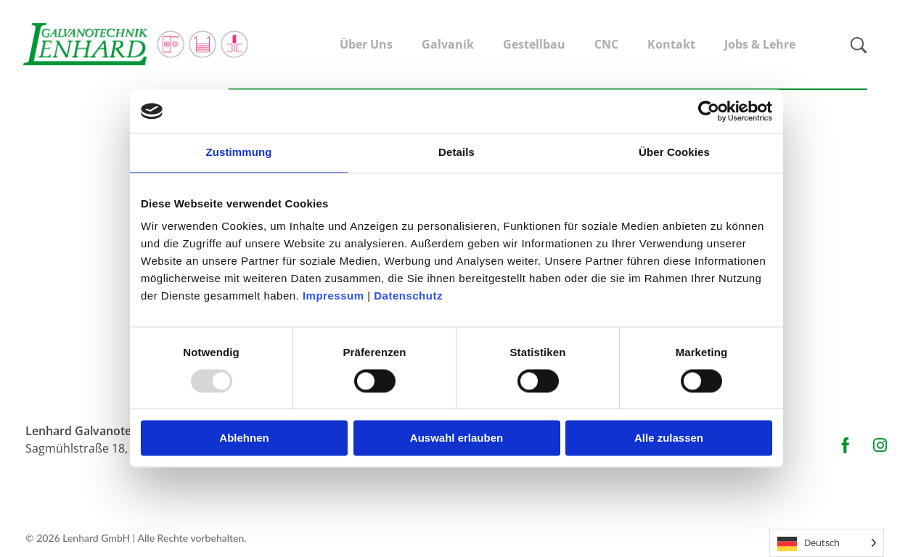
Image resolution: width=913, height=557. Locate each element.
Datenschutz (408, 295)
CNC (606, 44)
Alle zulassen (668, 438)
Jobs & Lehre (759, 44)
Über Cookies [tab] (674, 152)
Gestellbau (534, 44)
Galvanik (448, 44)
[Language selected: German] (826, 543)
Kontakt (671, 44)
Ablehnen (244, 438)
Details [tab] (456, 152)
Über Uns (366, 44)
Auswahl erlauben (456, 438)
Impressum (335, 295)
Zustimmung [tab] (239, 152)
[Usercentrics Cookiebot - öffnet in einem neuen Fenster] (708, 111)
